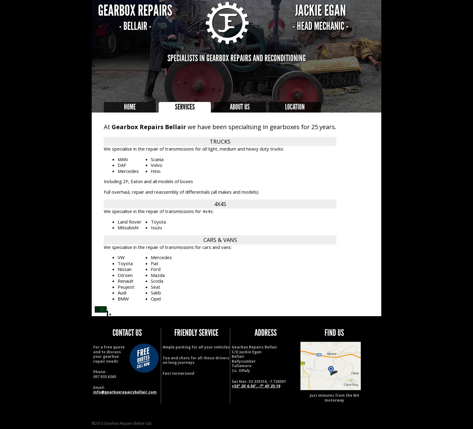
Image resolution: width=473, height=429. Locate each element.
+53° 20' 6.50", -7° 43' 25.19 (256, 386)
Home (130, 107)
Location (295, 107)
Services (185, 107)
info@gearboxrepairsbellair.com (125, 392)
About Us (240, 107)
